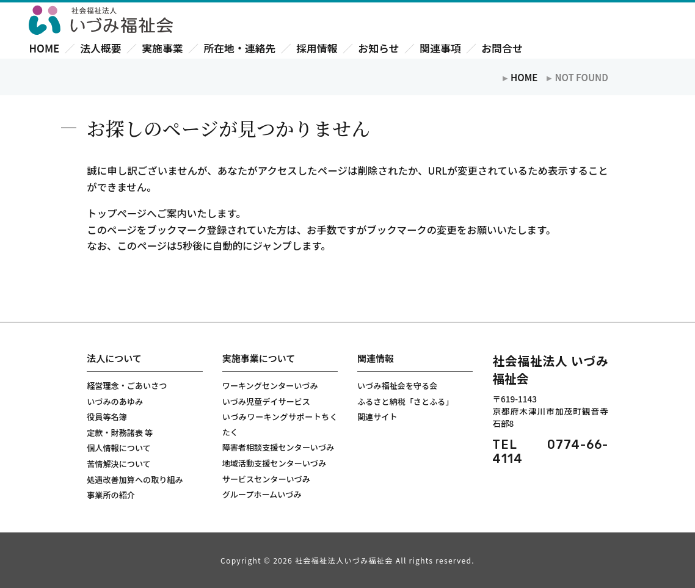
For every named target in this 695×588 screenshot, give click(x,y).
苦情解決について (118, 464)
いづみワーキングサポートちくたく (280, 424)
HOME (44, 48)
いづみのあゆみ (115, 401)
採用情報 (316, 48)
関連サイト (377, 417)
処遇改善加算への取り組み (135, 479)
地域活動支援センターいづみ (274, 463)
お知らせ (378, 48)
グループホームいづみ (262, 494)
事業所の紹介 (111, 495)
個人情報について (118, 448)
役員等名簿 (107, 417)
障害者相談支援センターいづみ (278, 447)
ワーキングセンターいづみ (270, 385)
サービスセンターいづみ (266, 479)
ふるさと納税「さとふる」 (405, 401)
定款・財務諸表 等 (120, 432)
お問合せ (501, 48)
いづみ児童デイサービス (266, 401)
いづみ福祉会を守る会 (397, 385)
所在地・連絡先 (239, 48)
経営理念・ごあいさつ (127, 385)
